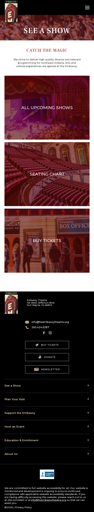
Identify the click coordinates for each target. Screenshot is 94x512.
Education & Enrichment (21, 440)
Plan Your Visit (14, 399)
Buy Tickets (47, 344)
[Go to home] (11, 11)
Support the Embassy (19, 412)
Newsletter (47, 369)
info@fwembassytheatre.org (47, 322)
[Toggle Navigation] (86, 7)
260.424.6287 (37, 327)
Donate (47, 357)
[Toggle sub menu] (89, 385)
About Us (11, 453)
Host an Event (14, 426)
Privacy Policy (23, 507)
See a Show (12, 385)
